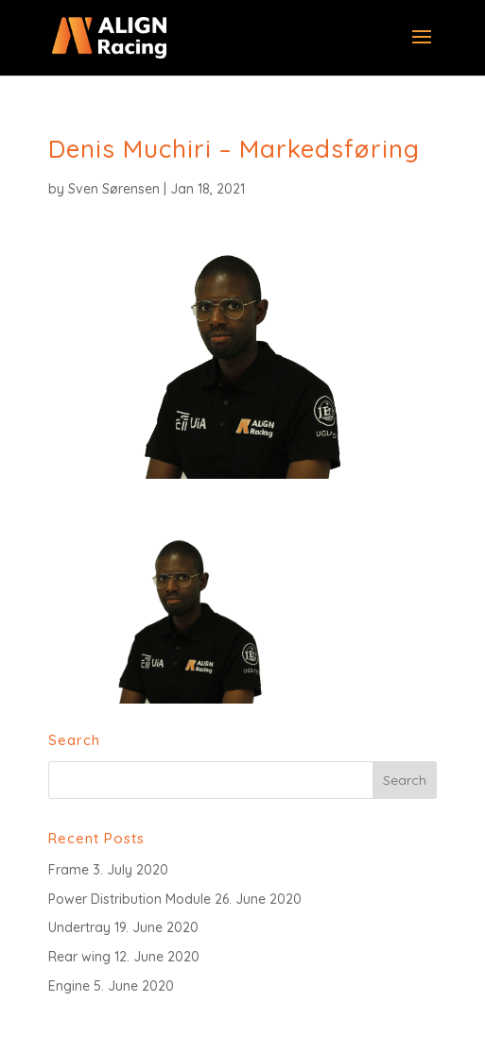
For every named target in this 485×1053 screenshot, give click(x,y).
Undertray (79, 927)
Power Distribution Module (129, 899)
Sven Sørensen (114, 188)
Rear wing (79, 956)
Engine (69, 985)
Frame (68, 869)
